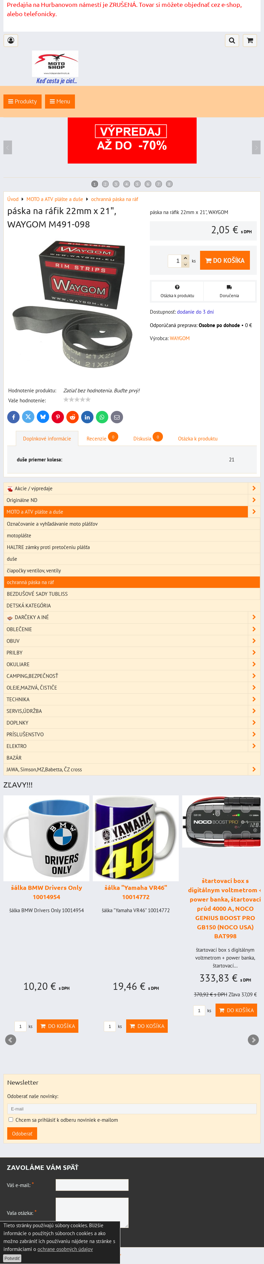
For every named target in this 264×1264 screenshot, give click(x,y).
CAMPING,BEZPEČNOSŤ (133, 676)
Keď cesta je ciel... (56, 80)
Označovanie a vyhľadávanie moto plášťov (52, 523)
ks (23, 1026)
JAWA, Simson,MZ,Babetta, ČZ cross (133, 769)
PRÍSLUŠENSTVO (133, 734)
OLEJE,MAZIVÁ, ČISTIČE (133, 687)
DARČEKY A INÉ (133, 617)
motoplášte (19, 535)
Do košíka (225, 260)
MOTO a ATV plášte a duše (133, 511)
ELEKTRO (133, 746)
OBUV (133, 641)
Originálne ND (133, 500)
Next (253, 1039)
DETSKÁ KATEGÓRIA (29, 605)
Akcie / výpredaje (133, 488)
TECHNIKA (133, 699)
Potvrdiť (12, 1258)
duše (12, 558)
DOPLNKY (133, 722)
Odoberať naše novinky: (32, 1096)
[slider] (77, 399)
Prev (10, 1039)
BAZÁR (14, 757)
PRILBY (133, 652)
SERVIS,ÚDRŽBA (133, 711)
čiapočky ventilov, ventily (34, 570)
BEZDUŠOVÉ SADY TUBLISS (37, 593)
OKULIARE (133, 664)
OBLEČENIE (133, 629)
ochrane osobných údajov (65, 1248)
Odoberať (22, 1133)
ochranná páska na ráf (30, 582)
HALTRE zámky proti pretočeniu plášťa (48, 547)
